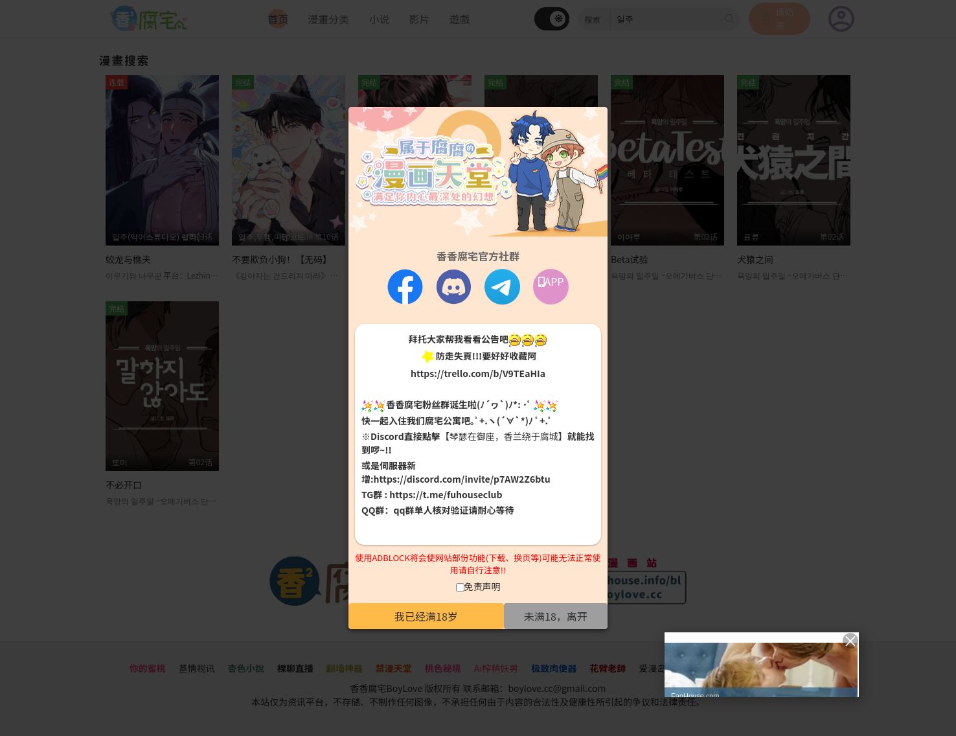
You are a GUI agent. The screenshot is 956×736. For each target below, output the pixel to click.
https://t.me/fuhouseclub (445, 494)
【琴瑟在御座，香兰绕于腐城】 (503, 436)
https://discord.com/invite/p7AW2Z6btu (462, 478)
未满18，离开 (555, 616)
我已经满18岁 (426, 616)
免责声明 (482, 586)
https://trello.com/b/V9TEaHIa (478, 373)
